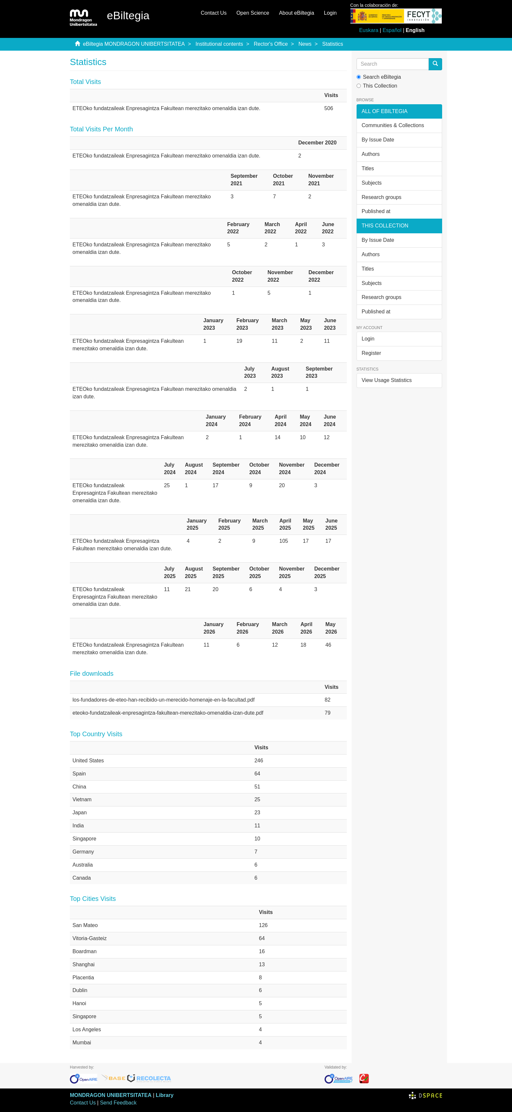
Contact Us (214, 13)
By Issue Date (378, 139)
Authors (371, 154)
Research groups (382, 197)
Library (164, 1095)
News (305, 44)
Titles (368, 168)
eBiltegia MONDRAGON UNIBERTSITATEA (134, 44)
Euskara (368, 30)
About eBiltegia (296, 13)
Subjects (372, 183)
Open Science (252, 13)
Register (371, 353)
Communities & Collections (393, 125)
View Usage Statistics (387, 380)
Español (392, 30)
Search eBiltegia (379, 77)
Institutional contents (219, 44)
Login (368, 338)
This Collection (377, 86)
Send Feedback (118, 1102)
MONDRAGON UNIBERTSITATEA (111, 1095)
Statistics (332, 44)
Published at (376, 211)
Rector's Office (271, 44)
